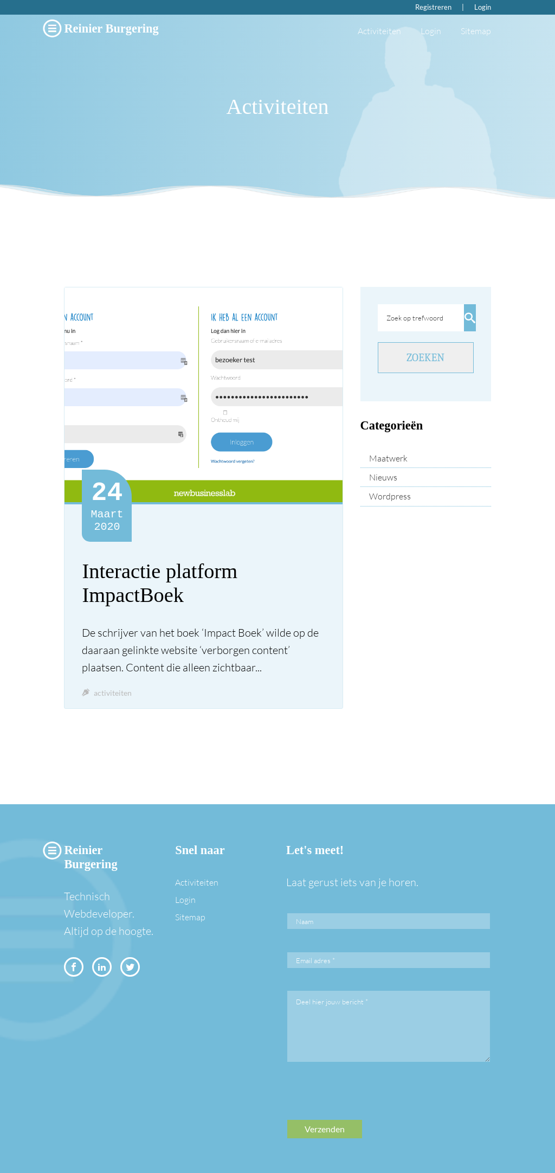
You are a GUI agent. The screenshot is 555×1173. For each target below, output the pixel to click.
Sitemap (476, 30)
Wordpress (390, 496)
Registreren (433, 7)
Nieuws (383, 477)
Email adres (315, 960)
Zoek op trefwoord (414, 317)
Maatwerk (388, 458)
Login (482, 7)
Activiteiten (379, 30)
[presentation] (369, 1099)
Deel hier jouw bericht (332, 1001)
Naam (304, 921)
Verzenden (325, 1129)
